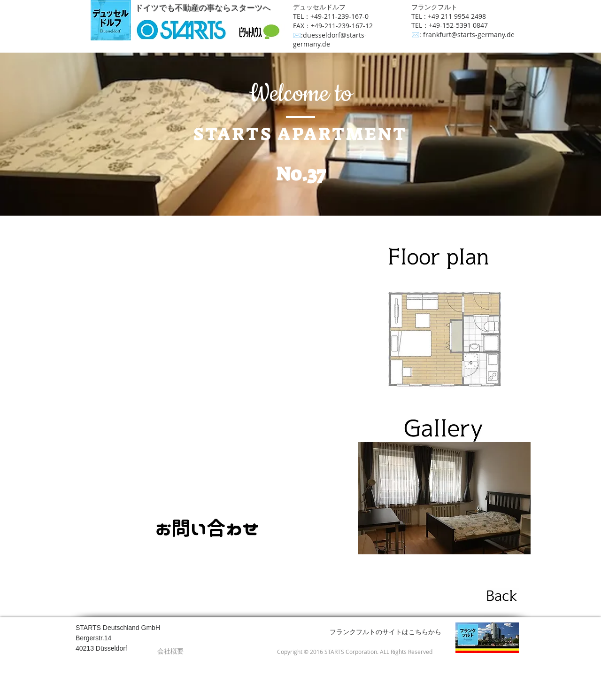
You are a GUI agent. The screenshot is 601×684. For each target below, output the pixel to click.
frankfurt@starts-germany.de (469, 34)
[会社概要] (170, 651)
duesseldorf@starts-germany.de (330, 39)
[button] (444, 498)
